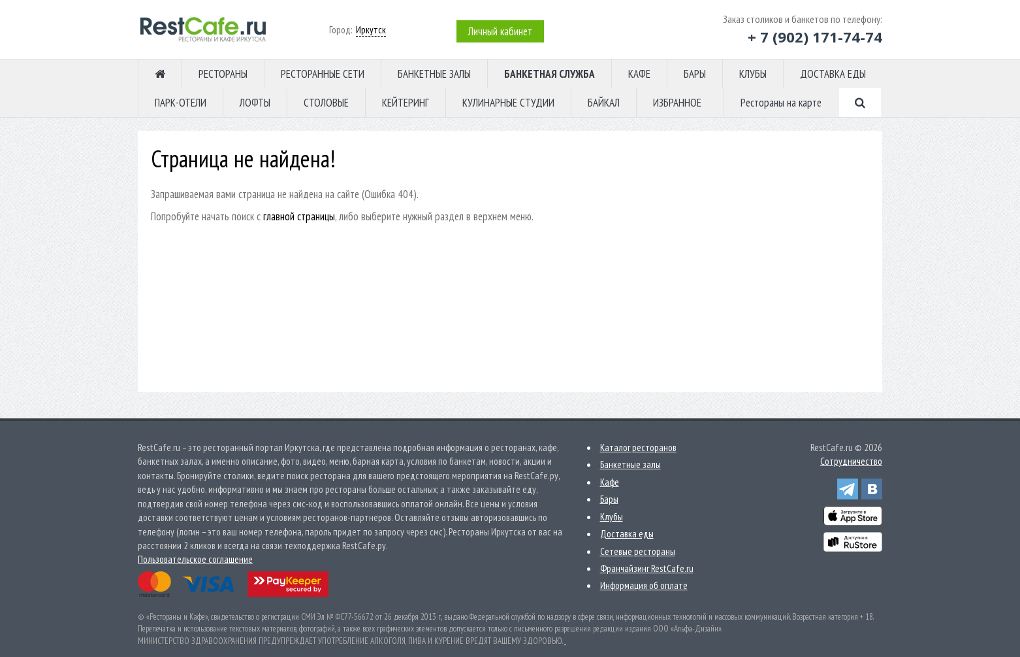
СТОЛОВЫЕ (326, 102)
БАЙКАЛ (604, 102)
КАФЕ (639, 74)
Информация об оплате (644, 585)
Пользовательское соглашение (195, 559)
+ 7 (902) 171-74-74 (815, 36)
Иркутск (371, 30)
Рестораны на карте (781, 102)
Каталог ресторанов (638, 447)
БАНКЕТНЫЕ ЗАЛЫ (434, 74)
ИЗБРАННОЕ (677, 102)
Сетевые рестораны (637, 551)
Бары (609, 499)
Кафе (609, 482)
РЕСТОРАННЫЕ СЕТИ (322, 74)
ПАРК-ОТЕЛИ (180, 102)
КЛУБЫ (753, 74)
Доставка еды (627, 534)
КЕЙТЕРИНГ (405, 102)
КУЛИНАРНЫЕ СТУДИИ (508, 102)
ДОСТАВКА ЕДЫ (833, 74)
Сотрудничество (851, 461)
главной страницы (299, 216)
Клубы (611, 517)
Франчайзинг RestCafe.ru (646, 568)
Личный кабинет (500, 31)
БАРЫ (695, 74)
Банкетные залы (630, 464)
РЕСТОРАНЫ (223, 74)
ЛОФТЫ (255, 102)
